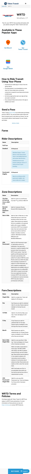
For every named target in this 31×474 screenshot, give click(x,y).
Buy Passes (15, 471)
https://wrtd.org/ (6, 405)
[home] (11, 4)
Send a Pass (12, 112)
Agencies (4, 6)
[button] (25, 3)
